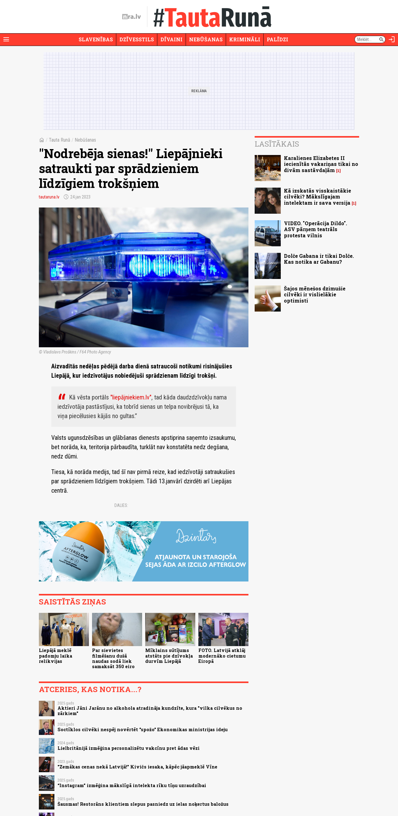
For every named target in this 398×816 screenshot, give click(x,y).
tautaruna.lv (49, 196)
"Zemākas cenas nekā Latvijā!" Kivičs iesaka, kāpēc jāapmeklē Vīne (137, 767)
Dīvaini (171, 39)
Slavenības (96, 39)
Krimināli (244, 39)
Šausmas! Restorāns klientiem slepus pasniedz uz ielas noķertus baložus (143, 804)
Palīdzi (277, 39)
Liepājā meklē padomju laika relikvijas (55, 655)
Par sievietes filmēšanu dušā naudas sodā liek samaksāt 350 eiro (113, 658)
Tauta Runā (59, 140)
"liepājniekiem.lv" (130, 397)
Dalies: (121, 505)
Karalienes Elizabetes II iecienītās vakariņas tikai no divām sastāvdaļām (321, 164)
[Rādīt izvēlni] (6, 39)
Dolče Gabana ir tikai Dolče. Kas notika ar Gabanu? (319, 259)
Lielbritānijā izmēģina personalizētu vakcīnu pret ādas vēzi (129, 748)
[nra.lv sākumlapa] (131, 17)
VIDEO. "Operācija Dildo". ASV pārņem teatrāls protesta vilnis (315, 229)
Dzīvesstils (136, 39)
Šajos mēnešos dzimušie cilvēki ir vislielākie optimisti (314, 294)
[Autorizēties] (392, 39)
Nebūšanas (206, 39)
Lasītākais (277, 144)
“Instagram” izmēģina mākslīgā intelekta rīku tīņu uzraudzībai (132, 785)
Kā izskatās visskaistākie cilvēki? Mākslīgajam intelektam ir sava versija (317, 196)
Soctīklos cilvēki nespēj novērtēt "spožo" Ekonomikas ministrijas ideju (143, 729)
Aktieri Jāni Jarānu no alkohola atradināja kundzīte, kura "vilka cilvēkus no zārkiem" (150, 710)
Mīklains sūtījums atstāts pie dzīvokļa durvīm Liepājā (169, 655)
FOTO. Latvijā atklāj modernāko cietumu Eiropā (222, 655)
